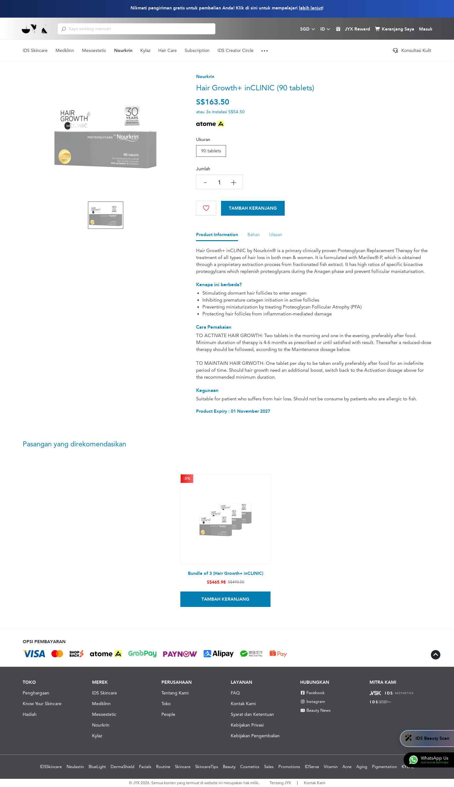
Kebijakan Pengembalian (255, 735)
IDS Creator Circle (235, 50)
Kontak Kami (243, 703)
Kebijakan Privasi (247, 725)
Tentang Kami (175, 692)
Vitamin (331, 766)
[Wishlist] (206, 208)
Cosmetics (249, 766)
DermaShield (122, 766)
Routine (163, 766)
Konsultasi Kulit (412, 50)
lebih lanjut (310, 8)
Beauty (229, 766)
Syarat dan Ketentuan (252, 714)
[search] (63, 29)
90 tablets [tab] (211, 150)
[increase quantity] (233, 182)
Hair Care (167, 50)
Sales (269, 766)
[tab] (217, 236)
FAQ (235, 692)
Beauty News (315, 710)
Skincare (182, 766)
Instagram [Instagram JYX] (312, 701)
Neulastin (75, 766)
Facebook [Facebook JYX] (312, 692)
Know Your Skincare (42, 703)
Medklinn (64, 50)
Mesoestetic (94, 50)
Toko (166, 703)
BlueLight (97, 766)
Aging (361, 766)
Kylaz (145, 50)
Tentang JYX (280, 783)
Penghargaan (36, 692)
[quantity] (219, 182)
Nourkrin (123, 50)
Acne (347, 766)
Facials (145, 766)
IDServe (312, 766)
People (168, 714)
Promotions (289, 766)
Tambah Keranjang (253, 208)
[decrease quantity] (205, 181)
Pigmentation (384, 766)
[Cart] (253, 208)
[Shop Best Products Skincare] (34, 28)
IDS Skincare (35, 50)
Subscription (197, 50)
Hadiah (30, 714)
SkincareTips (206, 766)
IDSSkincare (51, 766)
